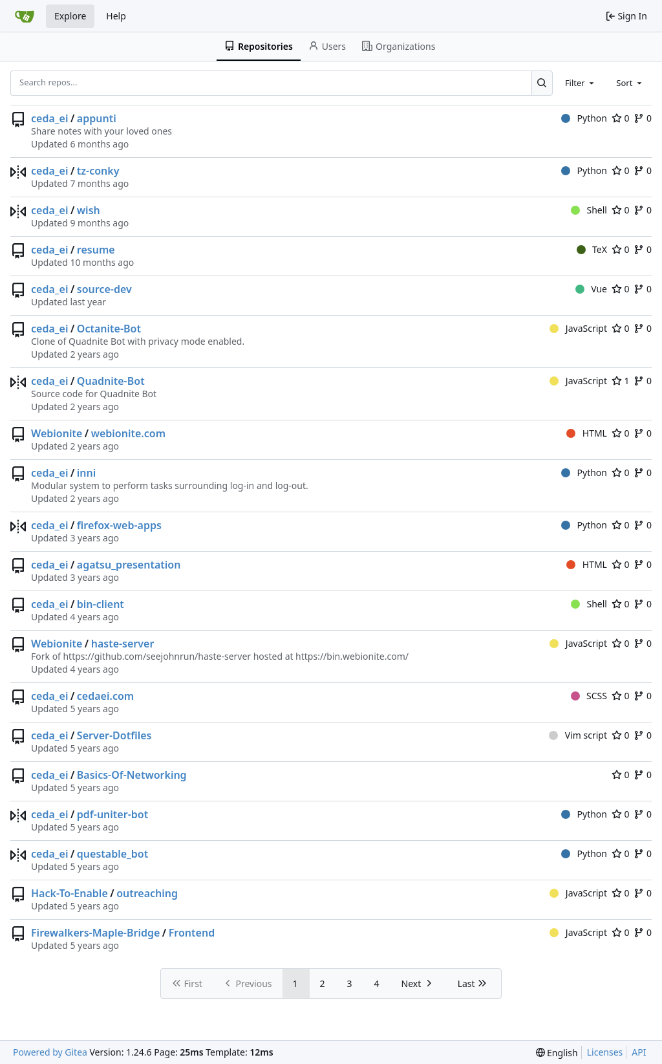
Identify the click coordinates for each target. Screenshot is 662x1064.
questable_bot (112, 853)
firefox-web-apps (119, 525)
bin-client (100, 604)
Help (116, 16)
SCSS (589, 695)
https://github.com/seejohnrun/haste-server (157, 656)
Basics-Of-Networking (132, 774)
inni (86, 472)
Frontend (192, 932)
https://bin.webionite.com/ (352, 656)
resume (96, 249)
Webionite (56, 433)
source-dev (104, 289)
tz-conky (98, 170)
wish (88, 210)
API (639, 1052)
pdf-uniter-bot (112, 814)
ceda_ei (49, 118)
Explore (70, 16)
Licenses (605, 1052)
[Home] (24, 16)
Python (584, 118)
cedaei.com (105, 695)
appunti (96, 118)
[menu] (557, 1053)
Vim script (578, 735)
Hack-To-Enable (69, 893)
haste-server (123, 643)
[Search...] (542, 83)
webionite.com (128, 433)
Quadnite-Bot (111, 381)
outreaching (147, 893)
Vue (591, 289)
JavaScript (578, 328)
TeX (592, 249)
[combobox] (580, 83)
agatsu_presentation (129, 564)
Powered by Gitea (50, 1052)
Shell (589, 210)
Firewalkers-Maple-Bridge (95, 932)
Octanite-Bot (109, 328)
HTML (586, 433)
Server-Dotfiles (114, 735)
